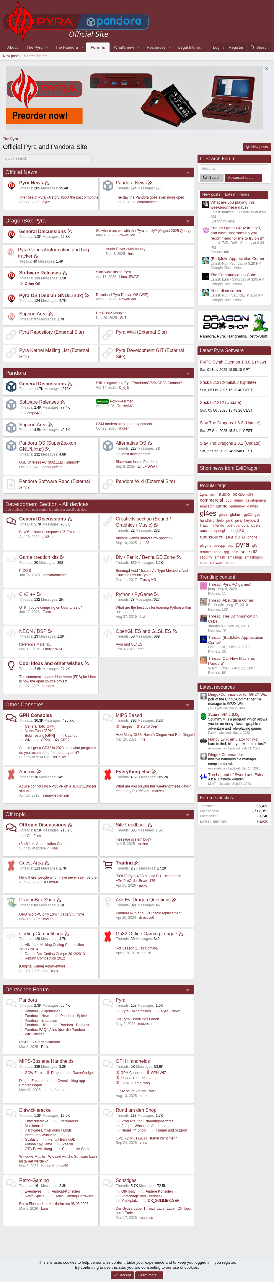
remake (206, 552)
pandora (235, 537)
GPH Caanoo (129, 1073)
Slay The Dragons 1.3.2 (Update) (230, 422)
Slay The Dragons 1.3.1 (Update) (230, 443)
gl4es (208, 513)
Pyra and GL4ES (129, 644)
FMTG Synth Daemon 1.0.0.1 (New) (233, 362)
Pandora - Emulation (38, 1021)
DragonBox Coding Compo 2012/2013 (52, 954)
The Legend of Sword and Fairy (235, 774)
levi (142, 617)
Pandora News (131, 182)
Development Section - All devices (47, 504)
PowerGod (126, 235)
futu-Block (50, 971)
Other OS (29, 284)
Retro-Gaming (34, 1180)
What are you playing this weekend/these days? (153, 786)
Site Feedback (131, 824)
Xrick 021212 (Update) (220, 402)
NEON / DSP (32, 631)
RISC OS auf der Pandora (39, 1042)
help (220, 520)
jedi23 (144, 543)
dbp (228, 500)
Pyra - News (167, 1011)
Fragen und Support (168, 1130)
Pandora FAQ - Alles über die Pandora (52, 1030)
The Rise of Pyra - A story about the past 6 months (58, 197)
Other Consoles (24, 704)
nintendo (217, 525)
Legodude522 (51, 467)
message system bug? (133, 839)
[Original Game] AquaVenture (42, 966)
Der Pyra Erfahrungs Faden (137, 1019)
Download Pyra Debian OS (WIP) (122, 295)
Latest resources (217, 687)
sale (235, 552)
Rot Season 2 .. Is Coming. (137, 948)
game (221, 505)
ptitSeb (48, 537)
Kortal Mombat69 (54, 1166)
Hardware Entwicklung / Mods (45, 1130)
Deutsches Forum (27, 989)
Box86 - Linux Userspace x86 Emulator (50, 532)
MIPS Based (129, 715)
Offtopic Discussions (42, 824)
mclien (124, 428)
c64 (250, 494)
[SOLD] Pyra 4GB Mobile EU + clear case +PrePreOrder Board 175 (148, 878)
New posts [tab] (211, 194)
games (252, 506)
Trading (124, 862)
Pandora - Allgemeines (40, 1011)
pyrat (46, 202)
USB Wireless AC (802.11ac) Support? (49, 462)
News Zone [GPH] (36, 731)
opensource (212, 536)
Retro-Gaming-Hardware (71, 1196)
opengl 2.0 (235, 531)
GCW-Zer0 (147, 727)
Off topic (15, 814)
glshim (236, 514)
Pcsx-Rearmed (114, 401)
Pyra (120, 1000)
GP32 (62, 740)
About (12, 47)
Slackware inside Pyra (113, 272)
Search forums (35, 56)
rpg (226, 552)
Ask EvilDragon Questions (143, 899)
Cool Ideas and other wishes (51, 663)
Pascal (65, 1144)
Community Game (73, 1149)
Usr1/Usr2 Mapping (111, 313)
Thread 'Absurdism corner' (231, 600)
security (206, 557)
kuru (44, 1208)
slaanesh (144, 953)
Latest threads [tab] (237, 194)
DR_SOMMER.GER (161, 1201)
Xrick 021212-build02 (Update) (228, 382)
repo (217, 552)
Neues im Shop (131, 1130)
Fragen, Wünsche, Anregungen (143, 1126)
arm (213, 494)
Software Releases (40, 272)
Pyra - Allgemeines (133, 1011)
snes (203, 563)
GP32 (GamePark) (133, 1083)
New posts (11, 56)
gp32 (248, 515)
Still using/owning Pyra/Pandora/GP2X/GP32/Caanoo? (139, 383)
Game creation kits (38, 557)
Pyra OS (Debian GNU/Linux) (51, 295)
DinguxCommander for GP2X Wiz (237, 694)
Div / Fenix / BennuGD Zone (145, 557)
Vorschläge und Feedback (139, 1196)
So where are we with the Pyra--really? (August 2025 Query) (143, 231)
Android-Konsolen (63, 1191)
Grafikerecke (66, 1121)
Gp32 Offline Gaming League (146, 933)
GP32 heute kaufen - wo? (136, 1091)
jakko (143, 885)
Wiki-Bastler (31, 1034)
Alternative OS (131, 443)
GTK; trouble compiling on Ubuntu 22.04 (50, 607)
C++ (67, 1135)
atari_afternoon (56, 1090)
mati (141, 649)
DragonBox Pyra (25, 220)
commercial (211, 499)
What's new (124, 47)
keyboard (251, 520)
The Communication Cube (233, 275)
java (238, 520)
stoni (143, 1096)
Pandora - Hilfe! (34, 1025)
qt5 (254, 545)
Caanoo (68, 735)
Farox (47, 612)
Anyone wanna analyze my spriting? (144, 538)
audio (224, 494)
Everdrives (30, 1191)
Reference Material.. (35, 644)
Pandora (15, 373)
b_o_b (124, 387)
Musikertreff (31, 1126)
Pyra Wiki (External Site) (141, 332)
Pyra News (31, 182)
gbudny (48, 686)
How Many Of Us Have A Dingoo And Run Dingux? (155, 735)
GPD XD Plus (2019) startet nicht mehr (146, 1138)
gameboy (237, 506)
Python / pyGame (35, 1144)
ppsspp (219, 545)
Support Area (33, 313)
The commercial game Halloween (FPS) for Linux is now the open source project (58, 679)
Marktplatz (127, 1201)
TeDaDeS (59, 757)
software (216, 563)
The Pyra (35, 47)
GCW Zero (30, 1073)
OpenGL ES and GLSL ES (143, 631)
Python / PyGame (134, 594)
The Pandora (66, 47)
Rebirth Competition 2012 (42, 958)
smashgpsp (254, 557)
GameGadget (80, 1073)
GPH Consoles (35, 715)
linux (204, 525)
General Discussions (42, 231)
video (230, 563)
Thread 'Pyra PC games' (229, 584)
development (256, 500)
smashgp (235, 557)
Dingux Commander (225, 754)
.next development (133, 454)
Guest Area (31, 862)
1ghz (204, 494)
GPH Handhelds (133, 1061)
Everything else (133, 771)
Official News (21, 172)
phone (252, 537)
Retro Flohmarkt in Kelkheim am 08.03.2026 (54, 1204)
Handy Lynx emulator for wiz (233, 739)
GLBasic (28, 1139)
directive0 (146, 918)
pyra (242, 544)
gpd (257, 515)
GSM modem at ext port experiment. (124, 424)
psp (230, 545)
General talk (220, 252)
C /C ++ (27, 594)
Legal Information (193, 47)
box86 (238, 494)
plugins (205, 545)
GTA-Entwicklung (35, 1149)
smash (220, 557)
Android (27, 771)
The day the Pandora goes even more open (150, 197)
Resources (156, 47)
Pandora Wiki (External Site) (145, 481)
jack (229, 520)
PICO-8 (25, 571)
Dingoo (124, 727)
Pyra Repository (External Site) (51, 332)
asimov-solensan (56, 795)
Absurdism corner (226, 291)
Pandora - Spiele (71, 1016)
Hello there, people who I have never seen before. (58, 877)
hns (130, 254)
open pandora (238, 525)
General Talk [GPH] (37, 726)
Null (55, 848)
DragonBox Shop (37, 899)
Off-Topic (126, 1191)
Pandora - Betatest (71, 1025)
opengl (219, 531)
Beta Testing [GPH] (37, 735)
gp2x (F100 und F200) (136, 1078)
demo (238, 500)
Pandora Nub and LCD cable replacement (149, 913)
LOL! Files (30, 836)
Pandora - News (34, 1016)
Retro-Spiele (32, 1196)
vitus (143, 1143)
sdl (244, 551)
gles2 (223, 515)
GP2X (42, 740)
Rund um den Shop (136, 1110)
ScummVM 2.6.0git (225, 714)
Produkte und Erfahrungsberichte (144, 1121)
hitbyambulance (55, 575)
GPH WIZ (156, 1073)
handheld (207, 520)
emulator (207, 506)
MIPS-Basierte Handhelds (46, 1061)
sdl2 (253, 551)
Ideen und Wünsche (37, 1135)
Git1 (123, 318)
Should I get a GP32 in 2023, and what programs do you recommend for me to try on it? (57, 750)
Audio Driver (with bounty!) (127, 249)
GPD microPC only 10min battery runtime (51, 914)
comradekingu (148, 202)
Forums (98, 47)
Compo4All (30, 413)
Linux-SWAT (129, 277)
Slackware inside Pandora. (137, 462)
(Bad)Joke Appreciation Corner (43, 844)
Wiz (25, 740)
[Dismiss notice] (265, 69)
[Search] (259, 47)
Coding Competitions (41, 933)
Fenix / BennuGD (59, 1139)
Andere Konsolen (156, 1191)
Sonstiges (126, 1180)
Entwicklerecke (35, 1110)
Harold (262, 821)
